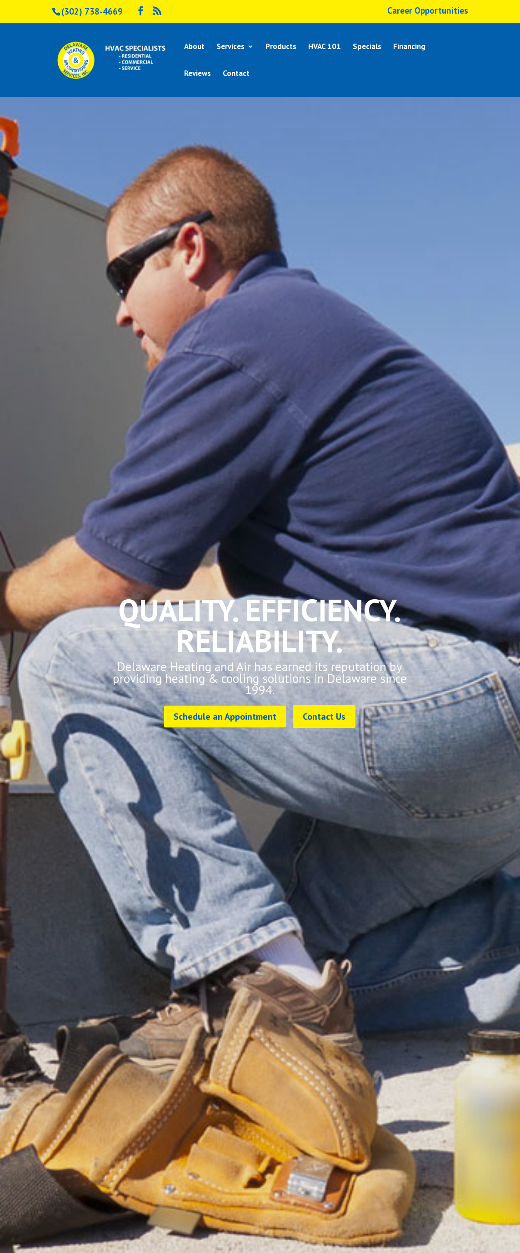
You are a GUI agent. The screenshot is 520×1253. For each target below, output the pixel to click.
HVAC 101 (324, 47)
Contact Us (324, 716)
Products (280, 47)
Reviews (197, 74)
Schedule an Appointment (225, 716)
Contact (236, 74)
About (194, 47)
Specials (367, 47)
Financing (409, 47)
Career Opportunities (427, 11)
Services (230, 47)
